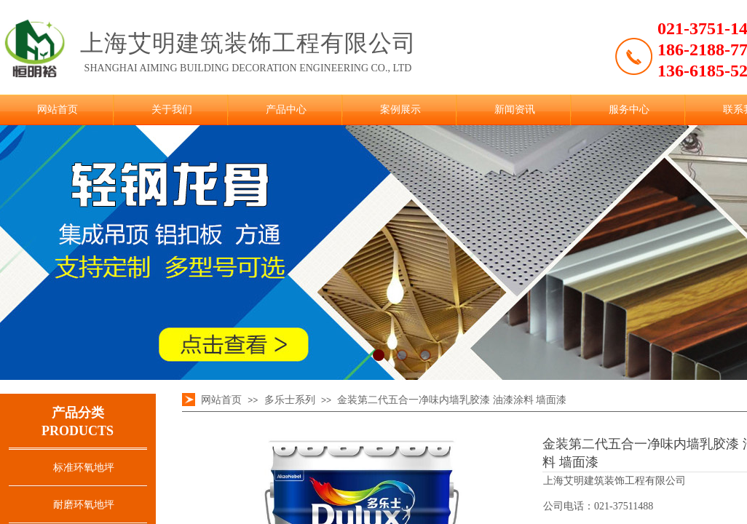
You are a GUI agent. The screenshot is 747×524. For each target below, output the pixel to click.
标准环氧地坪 (83, 467)
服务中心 (629, 109)
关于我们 (171, 109)
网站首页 (57, 109)
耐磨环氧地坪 (83, 504)
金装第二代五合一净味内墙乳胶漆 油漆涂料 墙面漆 (451, 399)
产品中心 (286, 109)
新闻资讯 (514, 109)
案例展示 (400, 109)
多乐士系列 (289, 399)
